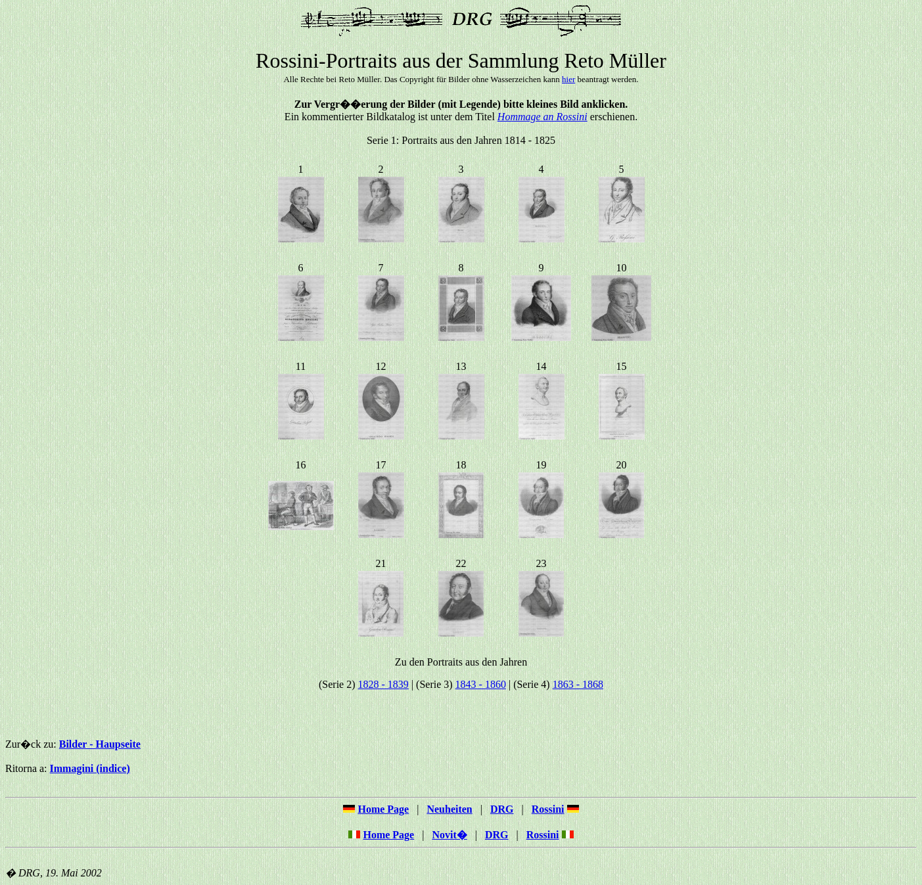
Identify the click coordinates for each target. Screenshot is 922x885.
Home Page (388, 834)
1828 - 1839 (383, 684)
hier (568, 79)
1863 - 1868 (578, 684)
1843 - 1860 (480, 684)
